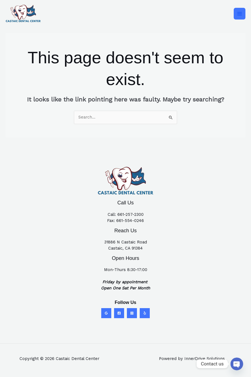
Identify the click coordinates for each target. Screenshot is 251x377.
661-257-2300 (130, 214)
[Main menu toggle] (239, 14)
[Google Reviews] (106, 313)
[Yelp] (145, 313)
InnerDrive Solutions (204, 358)
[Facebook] (119, 313)
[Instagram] (132, 313)
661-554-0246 (130, 220)
